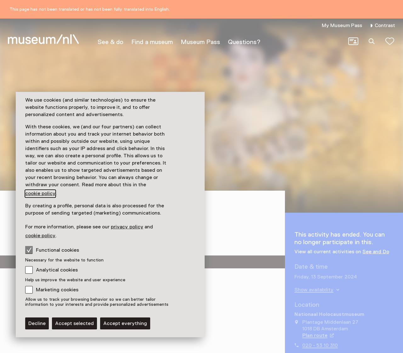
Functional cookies (52, 250)
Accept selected (74, 323)
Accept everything (125, 323)
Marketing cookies (57, 290)
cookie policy (40, 193)
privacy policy (127, 227)
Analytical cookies (57, 270)
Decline (37, 323)
